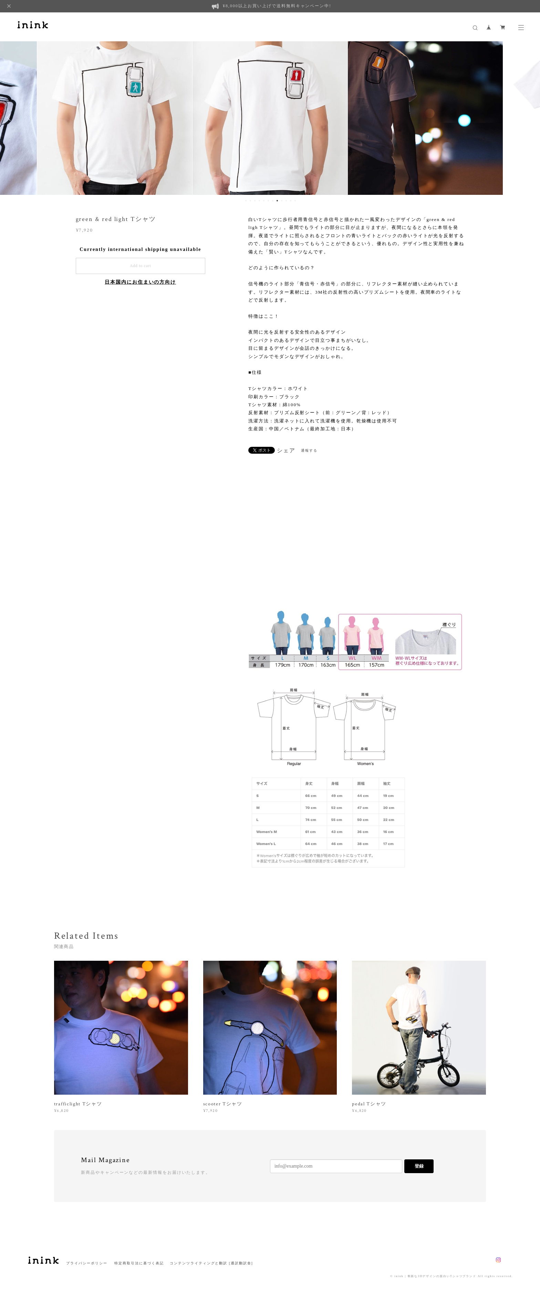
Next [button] (529, 117)
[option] (114, 117)
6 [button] (268, 200)
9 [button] (281, 200)
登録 (419, 1166)
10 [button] (286, 200)
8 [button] (277, 200)
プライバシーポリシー (86, 1263)
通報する (309, 450)
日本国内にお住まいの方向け (140, 282)
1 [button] (246, 200)
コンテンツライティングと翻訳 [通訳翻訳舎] (209, 1263)
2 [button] (250, 200)
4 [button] (259, 200)
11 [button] (290, 200)
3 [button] (255, 200)
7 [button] (272, 200)
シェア (286, 450)
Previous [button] (10, 117)
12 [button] (295, 200)
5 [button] (263, 200)
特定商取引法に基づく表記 (139, 1263)
